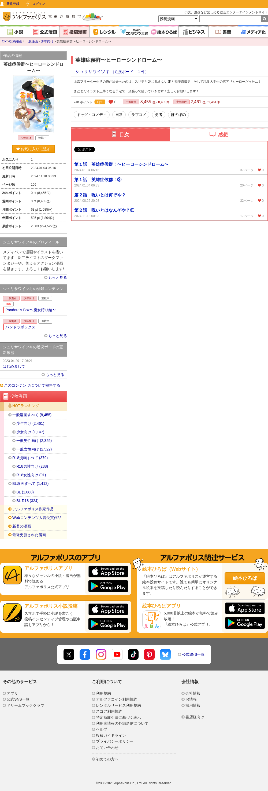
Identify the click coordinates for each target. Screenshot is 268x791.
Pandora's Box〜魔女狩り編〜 (30, 310)
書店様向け (194, 717)
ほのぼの (178, 114)
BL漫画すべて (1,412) (30, 483)
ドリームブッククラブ (25, 705)
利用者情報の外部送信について (122, 723)
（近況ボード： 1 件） (130, 71)
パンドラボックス (20, 327)
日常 (119, 114)
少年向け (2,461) (30, 423)
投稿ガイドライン (111, 735)
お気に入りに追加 (33, 149)
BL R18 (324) (27, 501)
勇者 (158, 114)
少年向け (47, 41)
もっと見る (57, 277)
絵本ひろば (245, 578)
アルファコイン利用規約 (116, 699)
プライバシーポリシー (114, 741)
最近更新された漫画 (29, 535)
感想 (223, 134)
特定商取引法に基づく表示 (118, 717)
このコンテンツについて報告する (32, 385)
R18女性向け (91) (31, 475)
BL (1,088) (25, 492)
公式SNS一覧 (193, 654)
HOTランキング (25, 406)
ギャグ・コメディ (92, 114)
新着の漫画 (21, 526)
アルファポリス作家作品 (33, 509)
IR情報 (191, 699)
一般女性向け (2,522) (34, 449)
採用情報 (192, 705)
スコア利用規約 (109, 711)
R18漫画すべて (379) (30, 458)
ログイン (38, 4)
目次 (124, 134)
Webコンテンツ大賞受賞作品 (36, 517)
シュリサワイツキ (93, 71)
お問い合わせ (107, 747)
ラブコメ (138, 114)
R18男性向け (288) (32, 466)
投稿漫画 (15, 41)
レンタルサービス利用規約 (118, 705)
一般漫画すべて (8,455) (31, 415)
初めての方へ (107, 759)
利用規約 (103, 693)
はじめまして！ (33, 363)
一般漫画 (31, 41)
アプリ (12, 693)
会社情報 (192, 693)
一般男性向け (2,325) (34, 440)
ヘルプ (101, 729)
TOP (3, 41)
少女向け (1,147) (30, 432)
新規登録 (12, 4)
